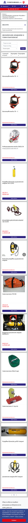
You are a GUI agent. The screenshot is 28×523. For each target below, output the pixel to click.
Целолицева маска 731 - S (10, 76)
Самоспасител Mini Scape (10, 371)
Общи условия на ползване (10, 502)
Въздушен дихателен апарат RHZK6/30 (12, 333)
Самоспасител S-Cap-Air (10, 406)
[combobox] (9, 48)
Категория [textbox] (6, 48)
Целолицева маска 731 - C (10, 111)
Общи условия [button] (19, 516)
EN (15, 6)
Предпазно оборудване (8, 17)
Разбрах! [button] (14, 520)
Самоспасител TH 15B (9, 294)
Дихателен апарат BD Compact (12, 476)
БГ (12, 6)
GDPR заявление (7, 507)
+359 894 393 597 (13, 9)
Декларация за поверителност (11, 505)
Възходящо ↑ (14, 54)
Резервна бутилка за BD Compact (13, 441)
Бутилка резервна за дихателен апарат (13, 259)
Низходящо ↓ (21, 54)
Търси (23, 48)
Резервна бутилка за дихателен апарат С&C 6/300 (12, 182)
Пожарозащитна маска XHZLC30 (13, 146)
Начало (4, 14)
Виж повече (14, 89)
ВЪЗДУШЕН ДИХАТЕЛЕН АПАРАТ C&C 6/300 (12, 221)
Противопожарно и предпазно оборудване (13, 15)
